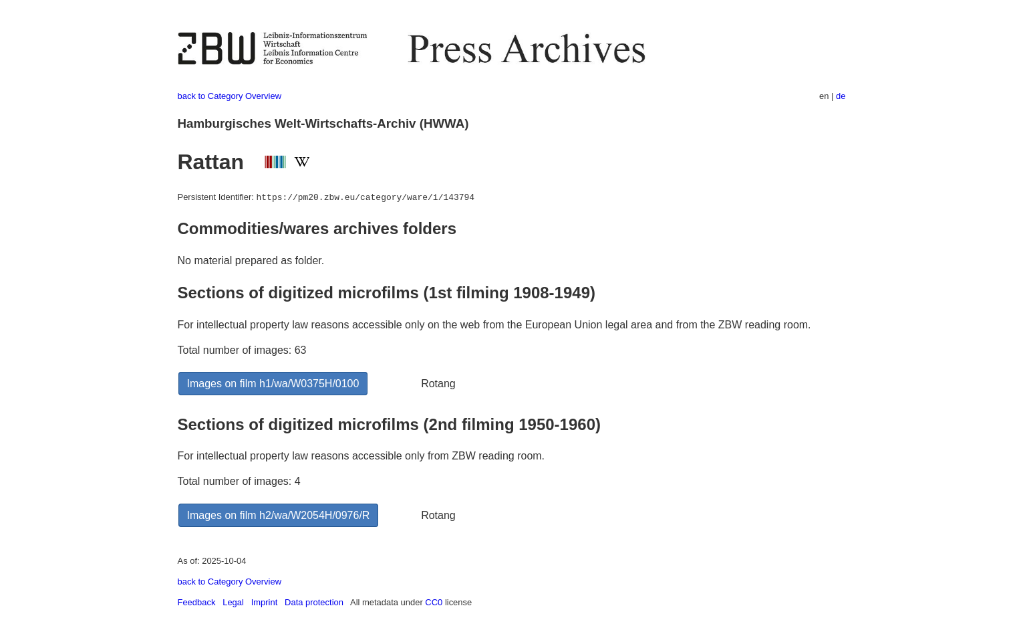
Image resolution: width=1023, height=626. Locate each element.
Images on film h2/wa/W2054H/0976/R (278, 515)
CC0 (433, 602)
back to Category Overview (230, 96)
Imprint (264, 602)
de (840, 96)
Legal (233, 602)
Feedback (197, 602)
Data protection (314, 602)
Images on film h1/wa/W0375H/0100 (273, 383)
